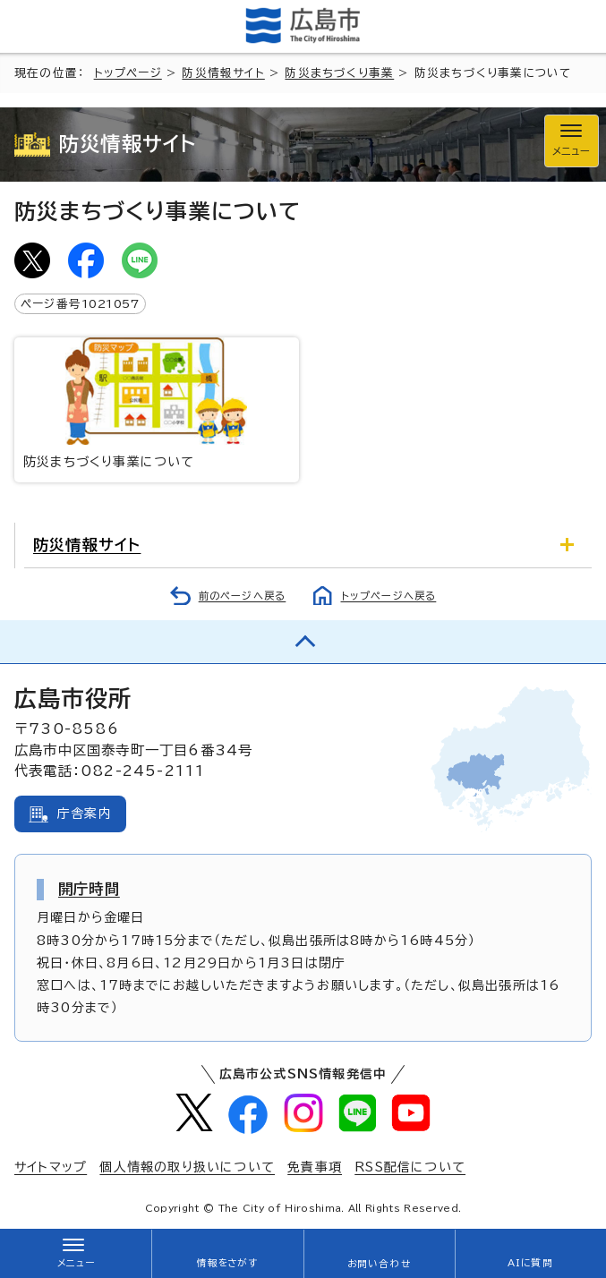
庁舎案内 (84, 813)
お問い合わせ (379, 1263)
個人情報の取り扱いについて (187, 1167)
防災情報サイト (223, 73)
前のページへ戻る (242, 596)
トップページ (128, 73)
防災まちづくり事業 (339, 73)
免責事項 (314, 1167)
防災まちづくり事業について (156, 402)
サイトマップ (50, 1167)
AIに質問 (530, 1262)
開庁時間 (89, 889)
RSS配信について (409, 1167)
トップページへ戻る (389, 596)
